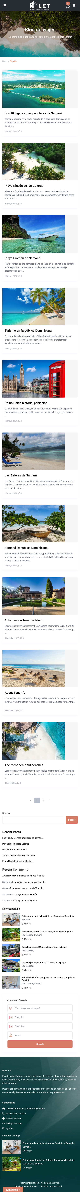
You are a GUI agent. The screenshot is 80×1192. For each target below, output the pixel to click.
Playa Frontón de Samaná (14, 849)
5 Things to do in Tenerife (25, 894)
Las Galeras (27, 935)
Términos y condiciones (25, 1186)
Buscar (6, 813)
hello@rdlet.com (14, 1123)
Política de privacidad (51, 1186)
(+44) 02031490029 (16, 1113)
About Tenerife (37, 875)
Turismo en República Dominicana (18, 855)
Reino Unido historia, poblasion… (17, 861)
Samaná (26, 919)
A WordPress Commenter (14, 875)
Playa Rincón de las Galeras (15, 844)
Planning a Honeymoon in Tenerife (28, 882)
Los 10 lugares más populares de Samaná (22, 838)
